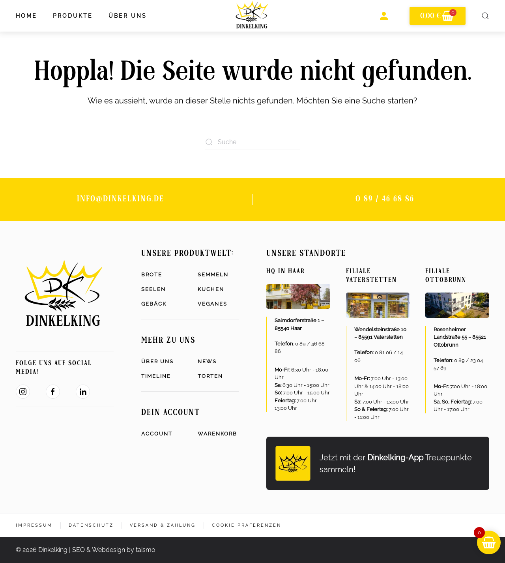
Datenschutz (91, 525)
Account (156, 434)
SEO (78, 550)
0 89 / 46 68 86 (384, 199)
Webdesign (108, 550)
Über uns (157, 361)
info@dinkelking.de (120, 199)
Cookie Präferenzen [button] (246, 525)
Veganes (212, 304)
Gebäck (153, 304)
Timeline (156, 376)
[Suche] (252, 142)
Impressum (34, 525)
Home (26, 16)
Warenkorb (217, 434)
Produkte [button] (73, 16)
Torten (210, 376)
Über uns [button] (127, 16)
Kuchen (211, 289)
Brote (151, 275)
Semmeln (213, 275)
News (207, 361)
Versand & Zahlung (163, 525)
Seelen (153, 289)
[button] (485, 16)
